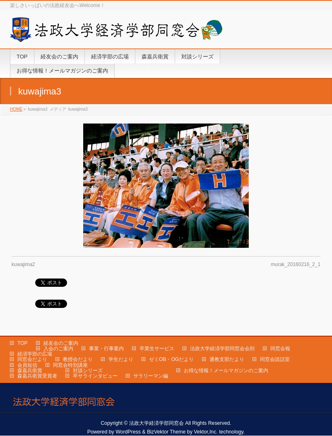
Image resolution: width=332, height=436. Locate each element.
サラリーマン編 (150, 376)
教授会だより (78, 359)
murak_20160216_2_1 (295, 264)
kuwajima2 (23, 264)
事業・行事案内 (106, 348)
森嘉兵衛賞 (29, 370)
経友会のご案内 (60, 343)
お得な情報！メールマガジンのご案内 (226, 370)
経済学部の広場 (34, 354)
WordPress (128, 432)
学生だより (120, 359)
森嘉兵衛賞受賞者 (37, 376)
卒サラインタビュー (95, 376)
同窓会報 (280, 348)
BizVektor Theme (166, 432)
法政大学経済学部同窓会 (156, 423)
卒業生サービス (157, 348)
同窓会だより (32, 359)
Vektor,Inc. (206, 432)
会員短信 (27, 365)
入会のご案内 (58, 348)
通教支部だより (226, 359)
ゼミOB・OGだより (171, 359)
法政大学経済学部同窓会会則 (222, 348)
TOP (22, 343)
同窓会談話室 (275, 359)
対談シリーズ (88, 370)
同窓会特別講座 (70, 365)
